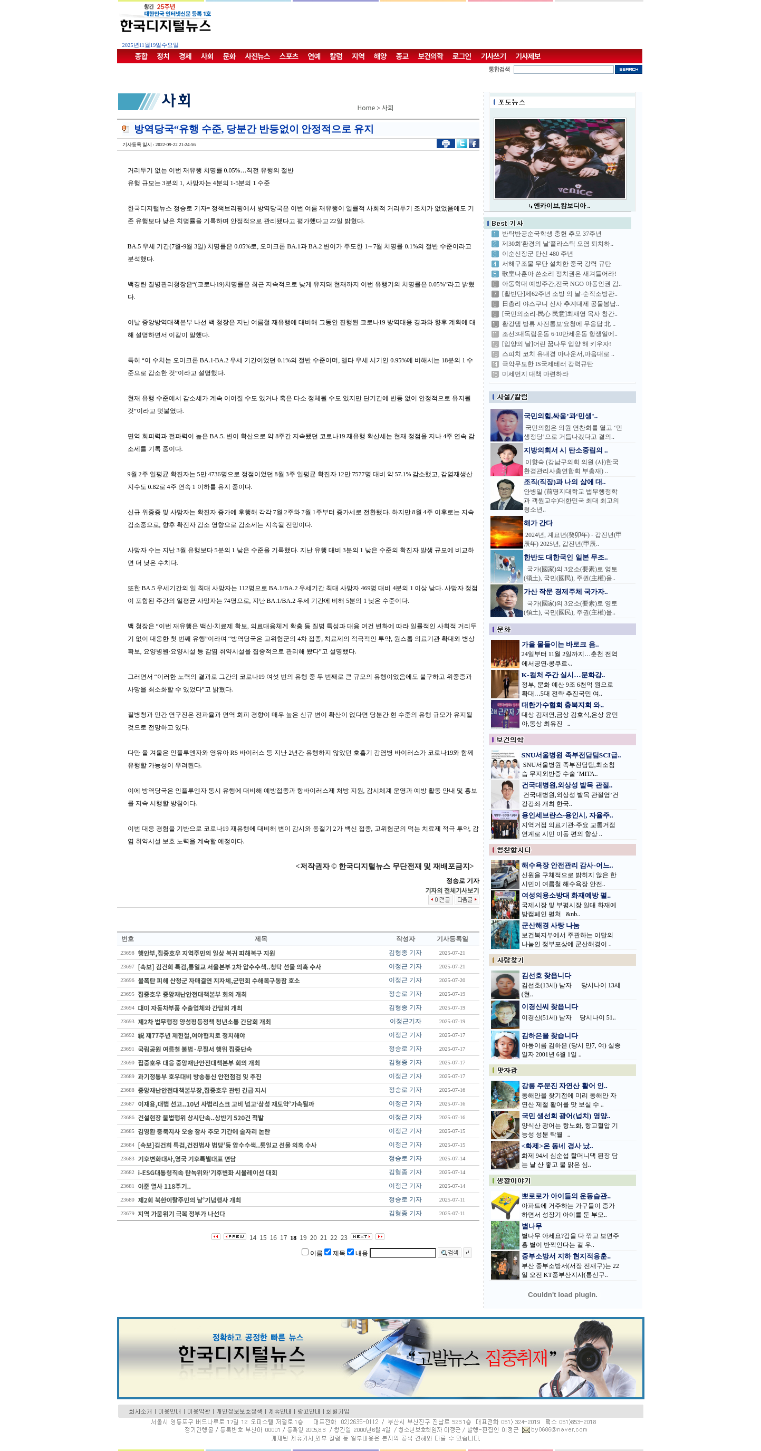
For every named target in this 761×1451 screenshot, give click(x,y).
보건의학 (430, 56)
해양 (380, 56)
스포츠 (289, 56)
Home (366, 107)
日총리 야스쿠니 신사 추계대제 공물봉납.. (560, 304)
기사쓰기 (493, 56)
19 (303, 1237)
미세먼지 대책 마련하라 (535, 374)
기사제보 (528, 56)
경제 (185, 56)
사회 (207, 56)
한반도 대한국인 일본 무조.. (566, 557)
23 (344, 1237)
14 (252, 1237)
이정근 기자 (405, 966)
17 (283, 1237)
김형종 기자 (405, 952)
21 (323, 1237)
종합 (141, 56)
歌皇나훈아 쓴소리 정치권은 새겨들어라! (559, 273)
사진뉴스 (257, 56)
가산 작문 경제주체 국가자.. (566, 591)
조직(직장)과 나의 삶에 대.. (565, 482)
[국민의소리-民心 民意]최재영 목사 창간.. (560, 314)
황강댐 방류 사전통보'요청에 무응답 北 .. (558, 324)
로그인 (461, 56)
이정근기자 (405, 1021)
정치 (163, 56)
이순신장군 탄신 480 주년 (537, 253)
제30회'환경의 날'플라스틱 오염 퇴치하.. (557, 243)
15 (262, 1237)
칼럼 (336, 56)
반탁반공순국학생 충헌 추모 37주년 (552, 233)
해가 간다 (538, 523)
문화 (229, 56)
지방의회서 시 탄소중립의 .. (566, 450)
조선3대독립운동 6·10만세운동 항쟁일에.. (560, 334)
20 (313, 1237)
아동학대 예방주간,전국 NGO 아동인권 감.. (562, 283)
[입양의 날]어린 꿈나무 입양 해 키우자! (556, 344)
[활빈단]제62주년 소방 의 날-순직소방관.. (560, 293)
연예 (314, 56)
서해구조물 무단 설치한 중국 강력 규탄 (556, 263)
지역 (358, 56)
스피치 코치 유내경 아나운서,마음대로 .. (558, 354)
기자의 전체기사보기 (452, 890)
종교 (402, 56)
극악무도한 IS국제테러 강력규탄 (547, 364)
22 (333, 1237)
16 (273, 1237)
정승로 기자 (405, 993)
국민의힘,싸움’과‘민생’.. (561, 416)
